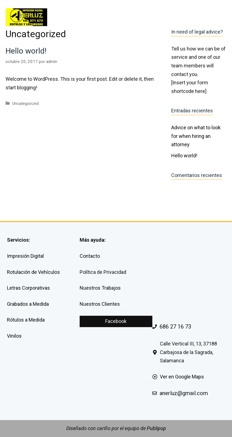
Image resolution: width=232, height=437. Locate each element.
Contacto (90, 256)
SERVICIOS (115, 17)
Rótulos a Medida (26, 320)
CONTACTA (209, 17)
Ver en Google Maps (182, 377)
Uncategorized (25, 103)
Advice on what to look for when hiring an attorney (196, 136)
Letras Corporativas (28, 288)
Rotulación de (22, 272)
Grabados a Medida (28, 304)
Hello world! (26, 50)
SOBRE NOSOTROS (165, 17)
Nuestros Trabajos (100, 288)
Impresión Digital (25, 256)
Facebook (116, 321)
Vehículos (49, 272)
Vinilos (14, 336)
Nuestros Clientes (100, 304)
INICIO (77, 17)
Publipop (156, 428)
